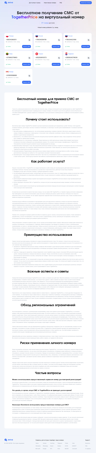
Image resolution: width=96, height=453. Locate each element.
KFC (51, 448)
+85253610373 (40, 57)
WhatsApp (45, 446)
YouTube (52, 443)
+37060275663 (11, 57)
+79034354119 (40, 39)
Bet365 (67, 448)
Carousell (74, 448)
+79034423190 (70, 39)
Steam (51, 446)
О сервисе (88, 448)
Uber (73, 443)
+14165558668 (11, 75)
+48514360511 (11, 39)
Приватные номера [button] (86, 2)
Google (44, 448)
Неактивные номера (50, 2)
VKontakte (38, 446)
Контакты (87, 443)
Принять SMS (26, 46)
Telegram (60, 443)
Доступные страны (34, 2)
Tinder (66, 443)
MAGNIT (74, 446)
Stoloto (59, 446)
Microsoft (38, 448)
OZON (66, 446)
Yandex (44, 443)
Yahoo (37, 443)
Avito (59, 448)
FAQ (61, 2)
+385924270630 (71, 57)
